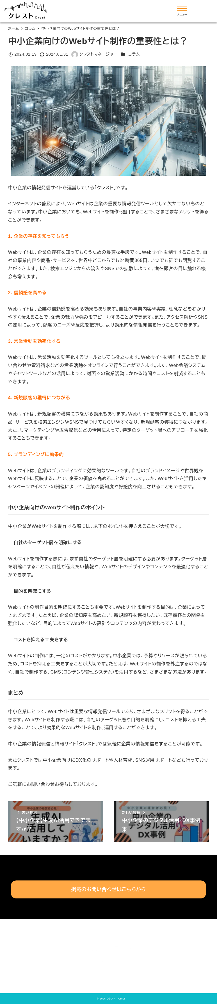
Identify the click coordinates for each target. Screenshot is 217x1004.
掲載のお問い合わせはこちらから (108, 889)
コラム (134, 54)
